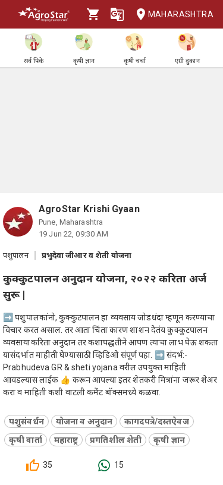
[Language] (117, 14)
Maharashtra (171, 15)
